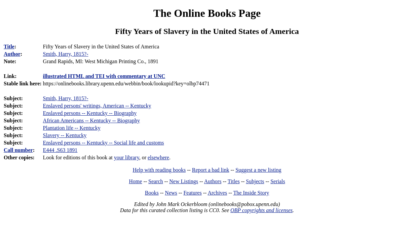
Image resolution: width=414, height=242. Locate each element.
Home (135, 181)
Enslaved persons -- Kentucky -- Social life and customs (103, 143)
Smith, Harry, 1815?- (65, 98)
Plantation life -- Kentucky (72, 128)
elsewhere (158, 157)
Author (12, 54)
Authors (213, 181)
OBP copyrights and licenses (261, 210)
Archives (217, 193)
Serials (277, 181)
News (171, 193)
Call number (18, 150)
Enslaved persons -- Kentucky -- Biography (90, 113)
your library (126, 157)
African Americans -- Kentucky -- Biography (91, 120)
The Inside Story (251, 193)
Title (9, 46)
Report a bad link (210, 170)
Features (192, 193)
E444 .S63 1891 (60, 150)
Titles (234, 181)
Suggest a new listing (258, 170)
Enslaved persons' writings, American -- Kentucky (97, 106)
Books (152, 193)
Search (155, 181)
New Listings (183, 181)
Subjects (255, 181)
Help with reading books (159, 170)
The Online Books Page (207, 13)
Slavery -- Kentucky (65, 135)
